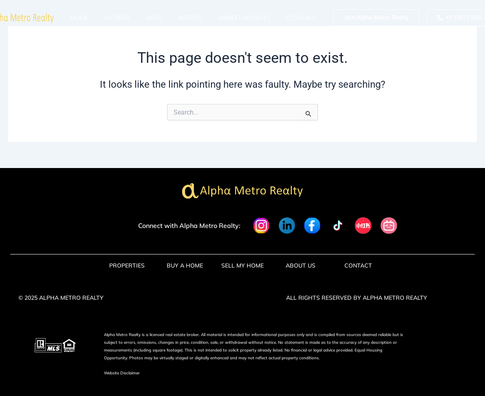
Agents (190, 17)
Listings (117, 17)
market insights (244, 17)
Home (79, 17)
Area (153, 17)
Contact (302, 17)
